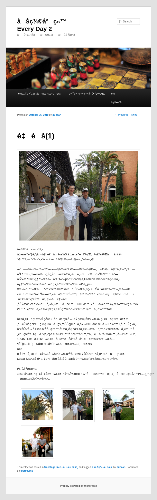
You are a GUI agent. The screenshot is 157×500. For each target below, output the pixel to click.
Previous (121, 114)
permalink (27, 470)
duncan (57, 115)
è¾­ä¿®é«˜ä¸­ (116, 98)
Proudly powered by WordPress (78, 485)
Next (135, 114)
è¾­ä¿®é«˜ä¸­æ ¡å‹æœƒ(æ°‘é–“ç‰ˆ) (40, 93)
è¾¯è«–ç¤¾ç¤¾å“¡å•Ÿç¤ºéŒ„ (87, 93)
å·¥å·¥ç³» (97, 467)
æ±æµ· (108, 467)
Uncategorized (52, 467)
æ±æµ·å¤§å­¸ (70, 467)
